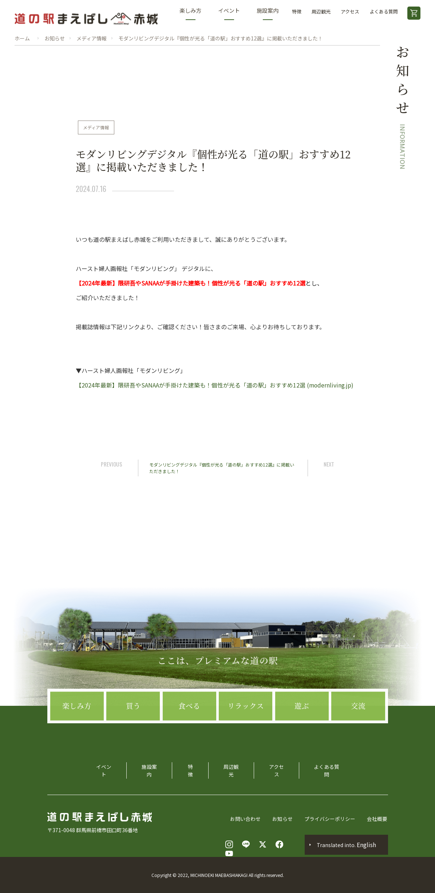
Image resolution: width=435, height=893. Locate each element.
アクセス (350, 11)
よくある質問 (383, 11)
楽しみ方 (190, 13)
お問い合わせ (246, 818)
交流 (358, 726)
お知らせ (283, 818)
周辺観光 (321, 11)
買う (133, 726)
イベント (229, 13)
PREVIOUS (113, 463)
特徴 (296, 11)
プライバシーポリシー (330, 818)
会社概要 (378, 818)
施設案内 (267, 13)
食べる (189, 726)
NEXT (328, 463)
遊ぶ (301, 726)
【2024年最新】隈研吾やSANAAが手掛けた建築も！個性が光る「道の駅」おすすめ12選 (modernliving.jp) (215, 385)
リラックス (246, 726)
